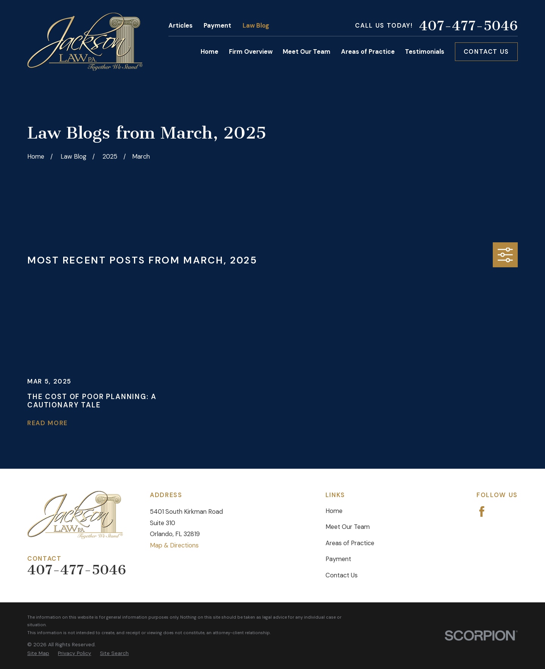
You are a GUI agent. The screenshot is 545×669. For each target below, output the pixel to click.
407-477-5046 (468, 26)
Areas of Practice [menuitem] (368, 52)
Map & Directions (174, 545)
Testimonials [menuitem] (424, 52)
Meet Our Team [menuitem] (306, 52)
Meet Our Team (347, 527)
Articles (180, 26)
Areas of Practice (349, 543)
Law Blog (256, 26)
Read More (47, 423)
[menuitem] (38, 653)
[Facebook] (481, 511)
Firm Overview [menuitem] (250, 52)
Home (334, 511)
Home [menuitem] (209, 52)
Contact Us (486, 52)
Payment (217, 26)
